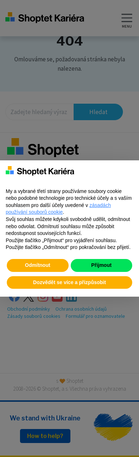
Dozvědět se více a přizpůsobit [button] (69, 282)
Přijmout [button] (101, 265)
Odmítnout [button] (37, 265)
